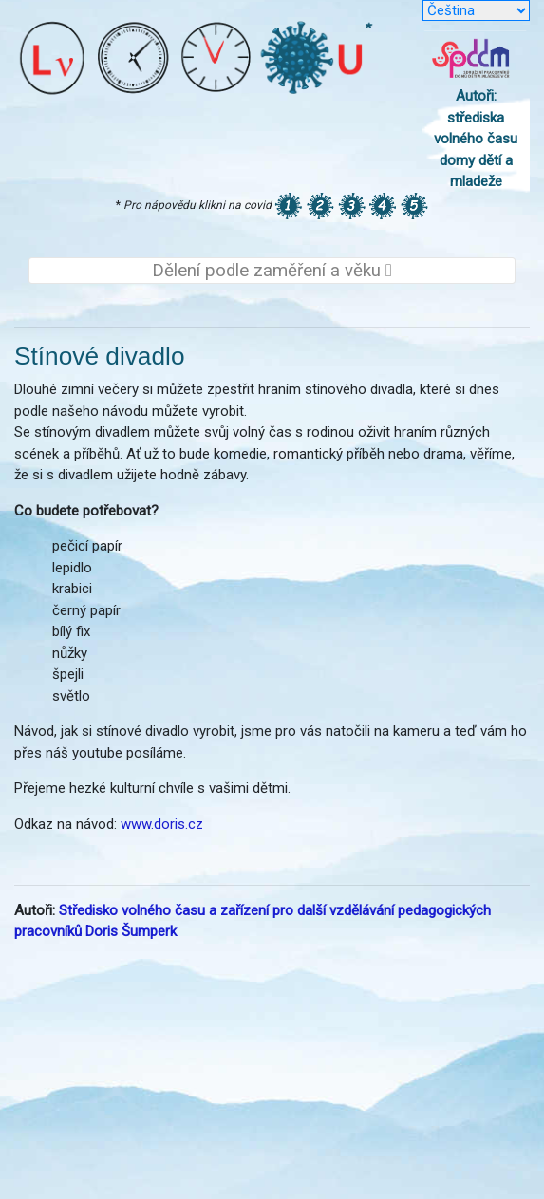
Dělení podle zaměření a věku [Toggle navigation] (272, 270)
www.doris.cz (162, 824)
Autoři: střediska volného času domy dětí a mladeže (475, 138)
